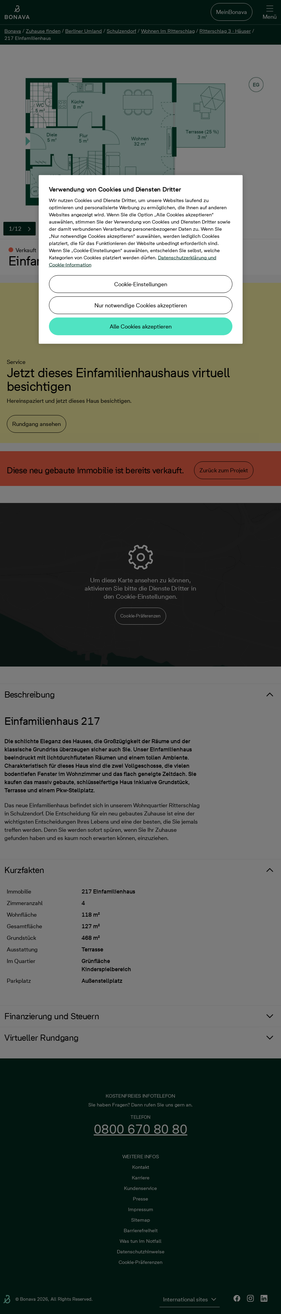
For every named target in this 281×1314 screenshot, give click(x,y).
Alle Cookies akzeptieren (141, 326)
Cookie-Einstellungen (140, 284)
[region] (141, 259)
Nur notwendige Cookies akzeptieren (140, 305)
